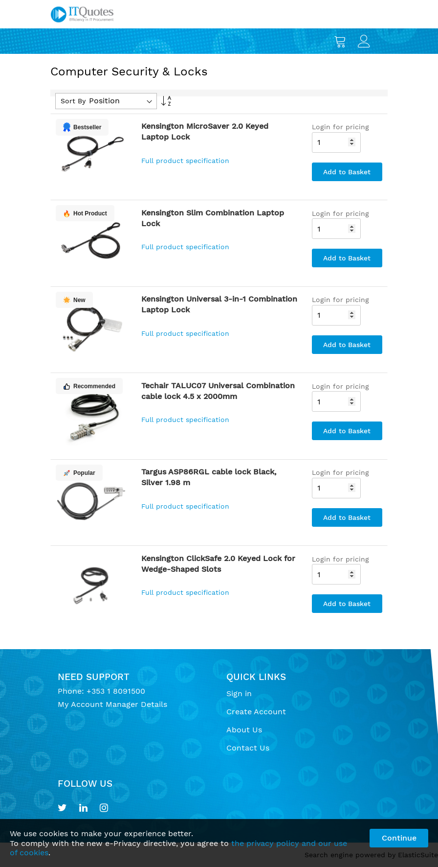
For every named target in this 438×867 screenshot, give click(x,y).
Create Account (256, 711)
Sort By (73, 101)
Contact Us (247, 747)
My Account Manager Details (112, 704)
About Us (244, 729)
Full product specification (185, 160)
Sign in (239, 693)
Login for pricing (340, 127)
